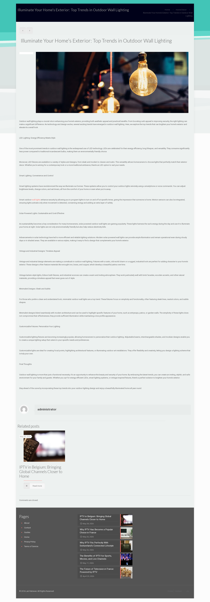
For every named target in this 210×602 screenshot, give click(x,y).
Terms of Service (31, 546)
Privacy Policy (29, 542)
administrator (46, 409)
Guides (27, 532)
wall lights (36, 200)
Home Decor (181, 10)
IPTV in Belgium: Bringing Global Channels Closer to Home (40, 472)
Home (167, 10)
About (26, 523)
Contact (27, 528)
